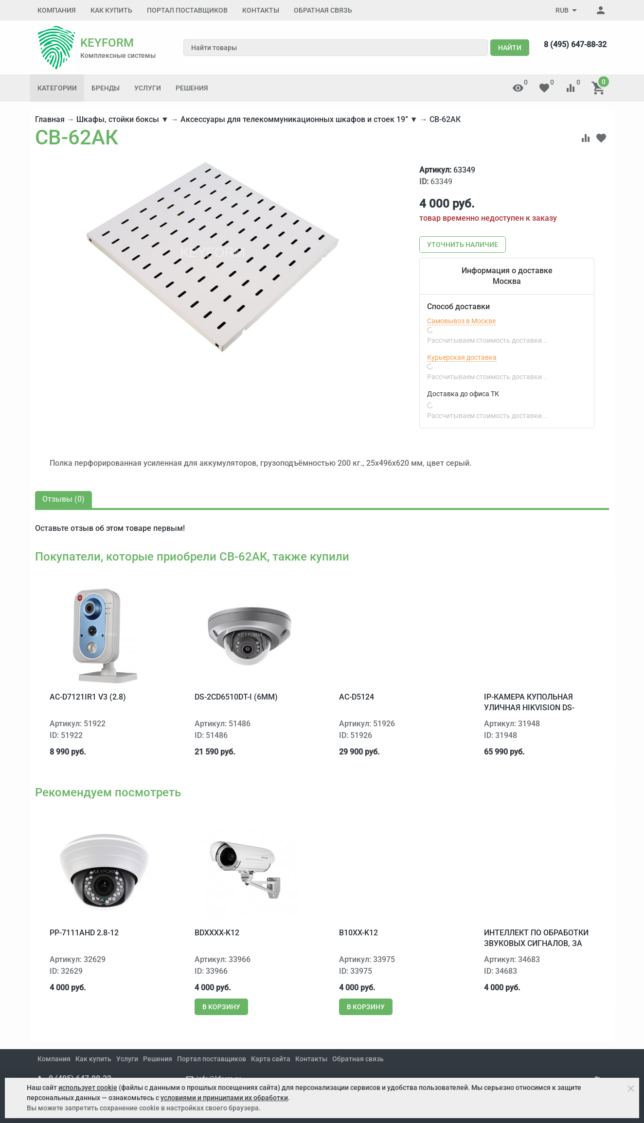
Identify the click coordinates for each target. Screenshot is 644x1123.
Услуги (147, 88)
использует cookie (87, 1087)
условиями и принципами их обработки (224, 1098)
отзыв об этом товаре (111, 528)
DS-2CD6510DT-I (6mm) (236, 697)
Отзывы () (63, 499)
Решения (192, 88)
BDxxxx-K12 (217, 932)
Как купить (111, 10)
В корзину (221, 1007)
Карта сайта (270, 1059)
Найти (509, 48)
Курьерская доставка (462, 357)
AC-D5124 (356, 697)
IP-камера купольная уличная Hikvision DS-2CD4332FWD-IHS (529, 707)
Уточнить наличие (462, 244)
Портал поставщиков (187, 10)
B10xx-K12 (358, 932)
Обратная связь (323, 10)
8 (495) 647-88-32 (575, 44)
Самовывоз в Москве (461, 321)
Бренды (105, 88)
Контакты (260, 10)
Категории (57, 88)
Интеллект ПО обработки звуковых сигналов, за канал (536, 943)
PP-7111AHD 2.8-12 (84, 932)
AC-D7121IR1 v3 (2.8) (88, 697)
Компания (56, 10)
